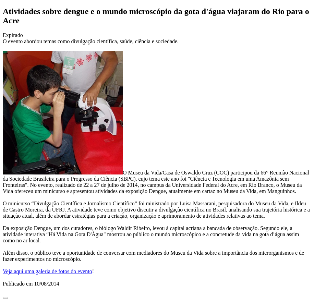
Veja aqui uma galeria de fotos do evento (47, 271)
